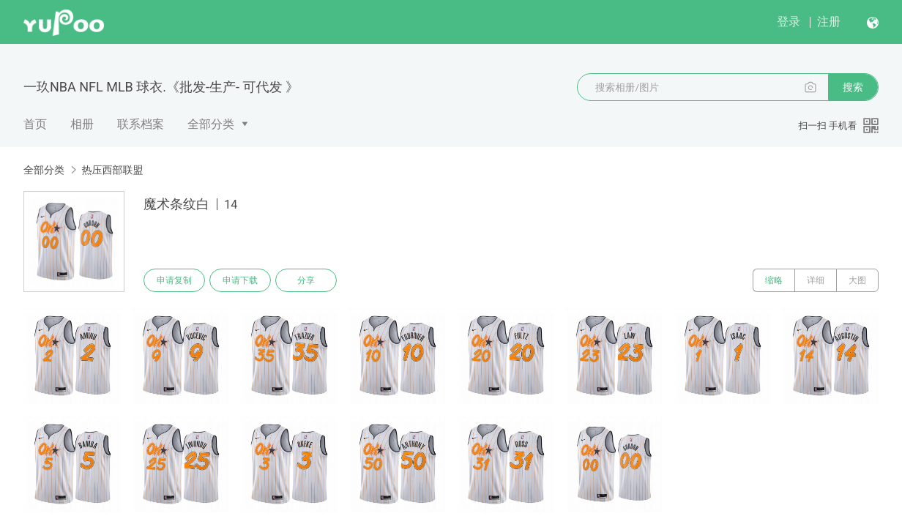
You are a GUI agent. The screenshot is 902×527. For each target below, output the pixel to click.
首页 (35, 124)
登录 (788, 22)
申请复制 (174, 280)
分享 (306, 280)
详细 (815, 280)
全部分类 (210, 124)
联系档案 (140, 124)
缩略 (774, 280)
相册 (82, 124)
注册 (828, 22)
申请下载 (240, 280)
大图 (857, 280)
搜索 (853, 87)
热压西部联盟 (112, 170)
